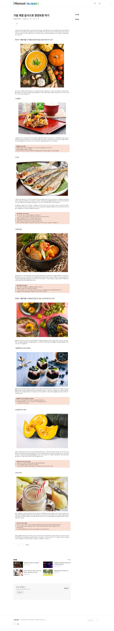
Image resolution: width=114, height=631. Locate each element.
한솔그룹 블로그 (21, 587)
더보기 (69, 560)
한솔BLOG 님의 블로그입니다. (23, 589)
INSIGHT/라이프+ (17, 19)
